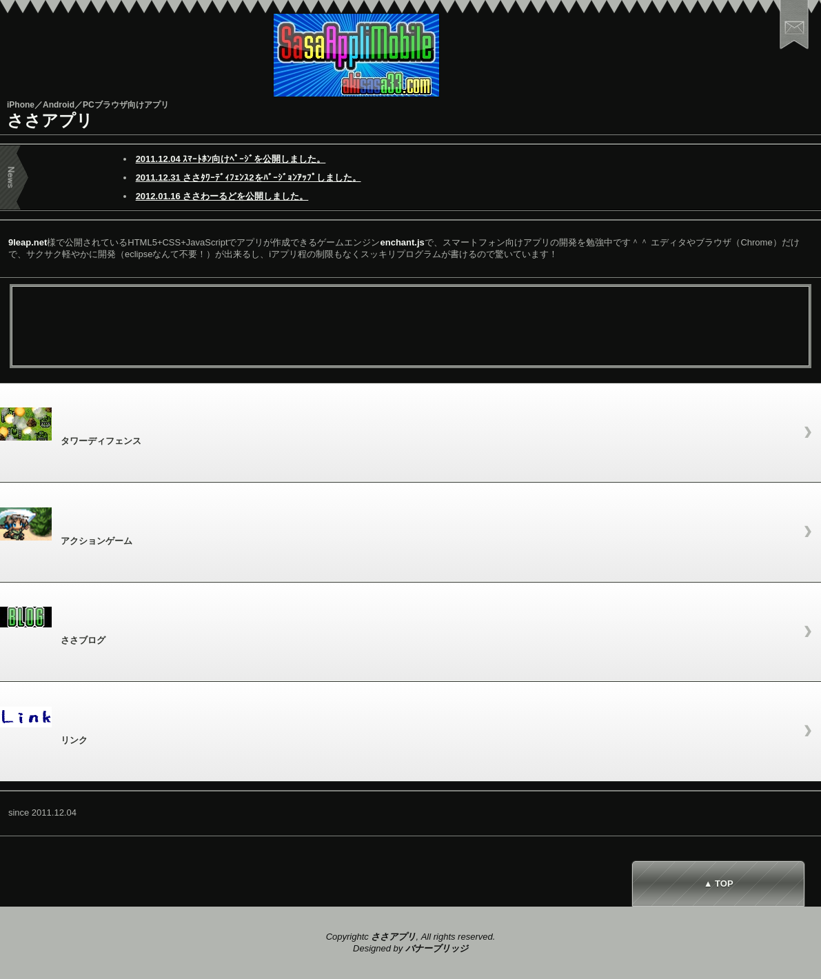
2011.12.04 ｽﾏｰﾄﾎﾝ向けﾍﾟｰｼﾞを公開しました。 (231, 159)
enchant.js (403, 242)
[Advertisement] (411, 328)
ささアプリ (50, 120)
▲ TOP (718, 883)
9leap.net (27, 242)
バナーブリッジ (436, 948)
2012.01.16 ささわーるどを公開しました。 (222, 196)
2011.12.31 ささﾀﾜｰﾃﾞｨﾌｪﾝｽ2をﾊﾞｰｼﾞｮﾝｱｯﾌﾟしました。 (248, 177)
